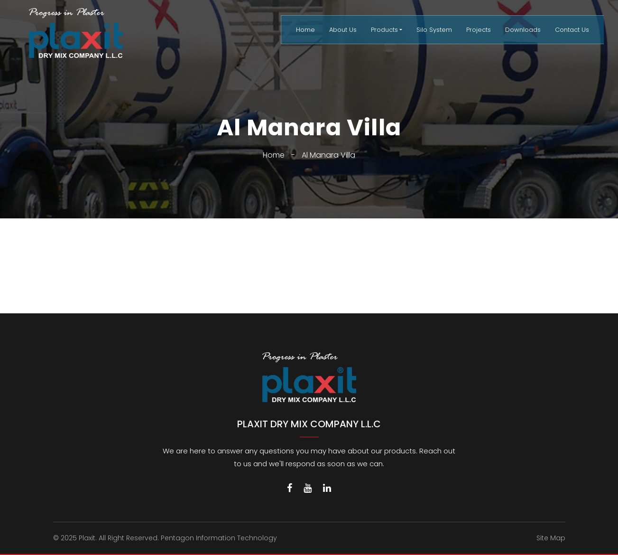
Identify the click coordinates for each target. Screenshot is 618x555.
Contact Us (572, 29)
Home (305, 29)
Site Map (550, 538)
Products (384, 29)
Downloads (523, 29)
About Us (343, 29)
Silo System (434, 29)
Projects (478, 29)
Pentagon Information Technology (219, 538)
